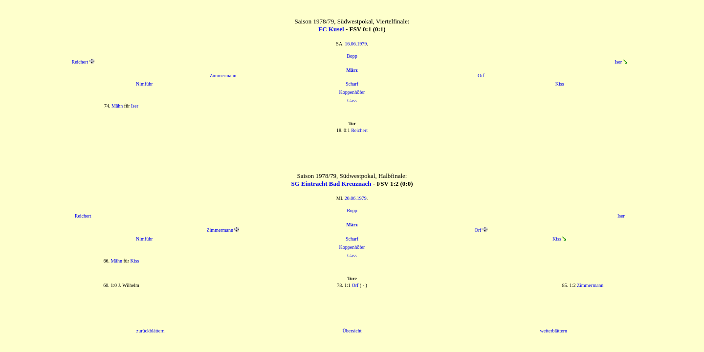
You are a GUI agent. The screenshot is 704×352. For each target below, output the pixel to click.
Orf (481, 75)
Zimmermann (223, 75)
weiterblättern (554, 330)
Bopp (352, 56)
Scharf (352, 84)
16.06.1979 (356, 43)
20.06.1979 (356, 198)
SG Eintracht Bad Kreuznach (331, 183)
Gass (351, 100)
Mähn (117, 106)
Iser (618, 62)
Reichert (79, 62)
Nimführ (144, 84)
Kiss (559, 84)
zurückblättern (150, 330)
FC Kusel (331, 29)
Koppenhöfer (352, 92)
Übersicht (352, 330)
